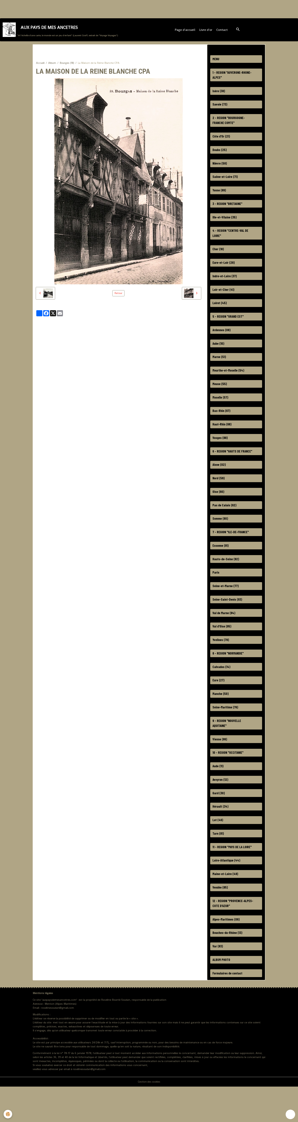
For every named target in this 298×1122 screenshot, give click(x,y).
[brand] (61, 31)
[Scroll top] (290, 1114)
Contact (222, 32)
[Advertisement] (69, 8)
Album (52, 66)
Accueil (40, 66)
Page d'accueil (185, 32)
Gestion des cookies (149, 1117)
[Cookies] (8, 1114)
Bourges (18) (67, 66)
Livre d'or (206, 32)
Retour (118, 296)
